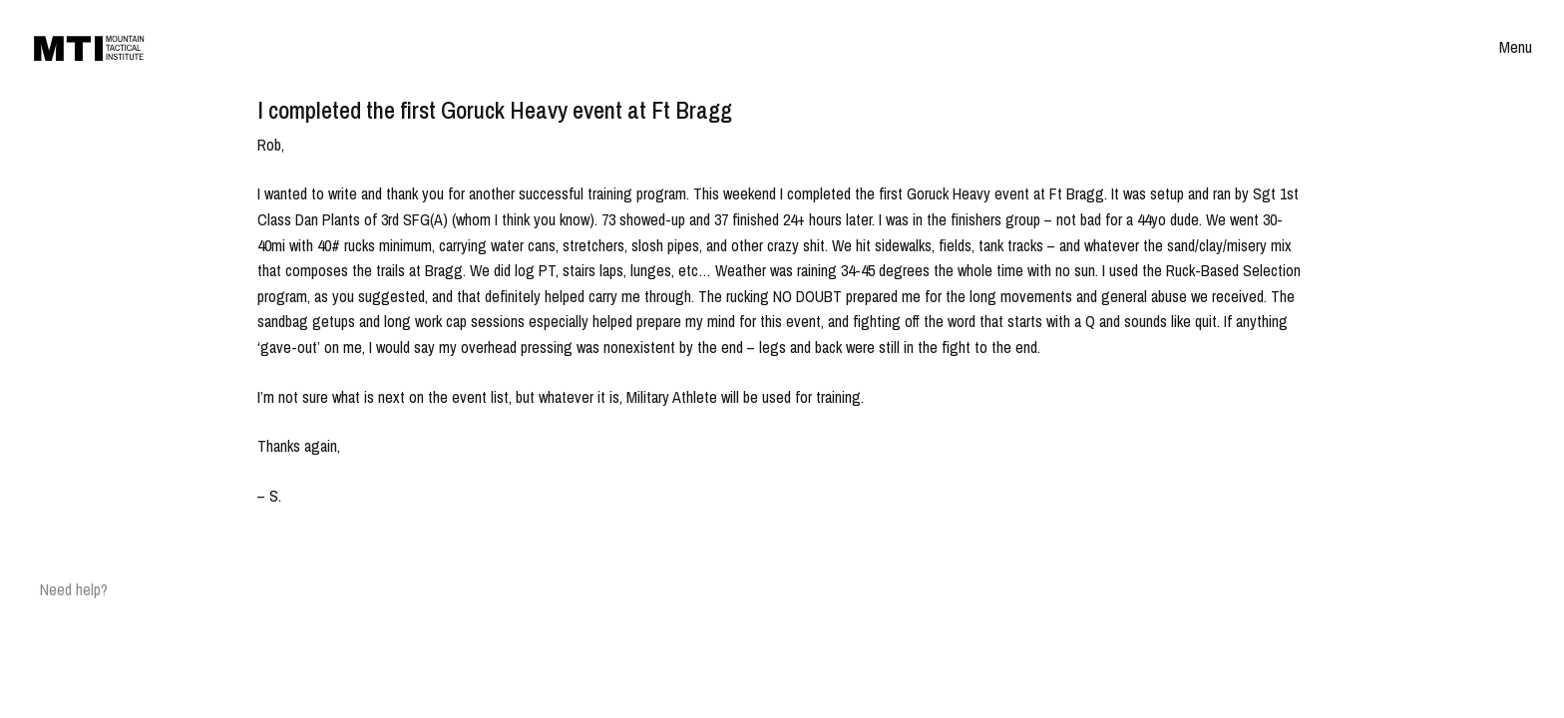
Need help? (74, 589)
